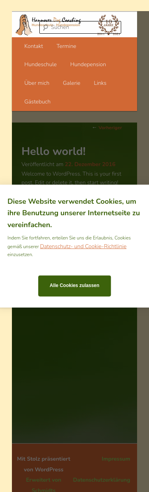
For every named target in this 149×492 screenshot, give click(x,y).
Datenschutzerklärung (101, 480)
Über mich (36, 83)
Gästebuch (37, 101)
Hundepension (88, 64)
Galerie (71, 83)
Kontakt (33, 46)
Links (100, 83)
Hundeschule (40, 64)
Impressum (116, 459)
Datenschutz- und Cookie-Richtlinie (83, 246)
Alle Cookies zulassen (74, 285)
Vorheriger (107, 127)
